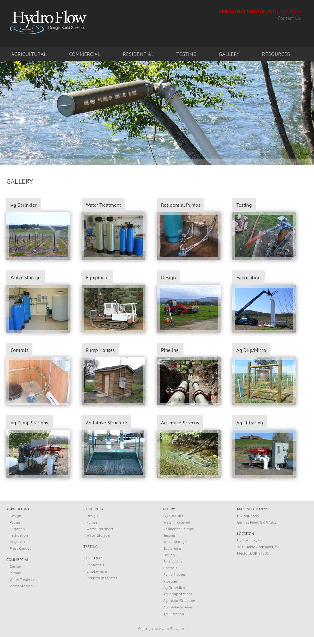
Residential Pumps (180, 205)
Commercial (84, 54)
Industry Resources (102, 577)
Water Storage (26, 277)
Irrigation (17, 541)
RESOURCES (93, 558)
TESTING (90, 547)
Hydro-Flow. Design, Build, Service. (48, 22)
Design (168, 277)
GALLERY (167, 509)
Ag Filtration (249, 422)
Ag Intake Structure (106, 422)
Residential (138, 54)
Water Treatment (103, 205)
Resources (276, 54)
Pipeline (169, 350)
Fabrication (248, 277)
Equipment (97, 277)
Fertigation (19, 535)
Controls (19, 350)
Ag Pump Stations (29, 422)
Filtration (17, 528)
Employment (97, 571)
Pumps (15, 522)
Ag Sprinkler (24, 205)
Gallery (229, 54)
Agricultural (28, 54)
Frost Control (20, 548)
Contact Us (289, 18)
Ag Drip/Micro (251, 350)
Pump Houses (100, 350)
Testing (186, 54)
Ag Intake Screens (180, 422)
